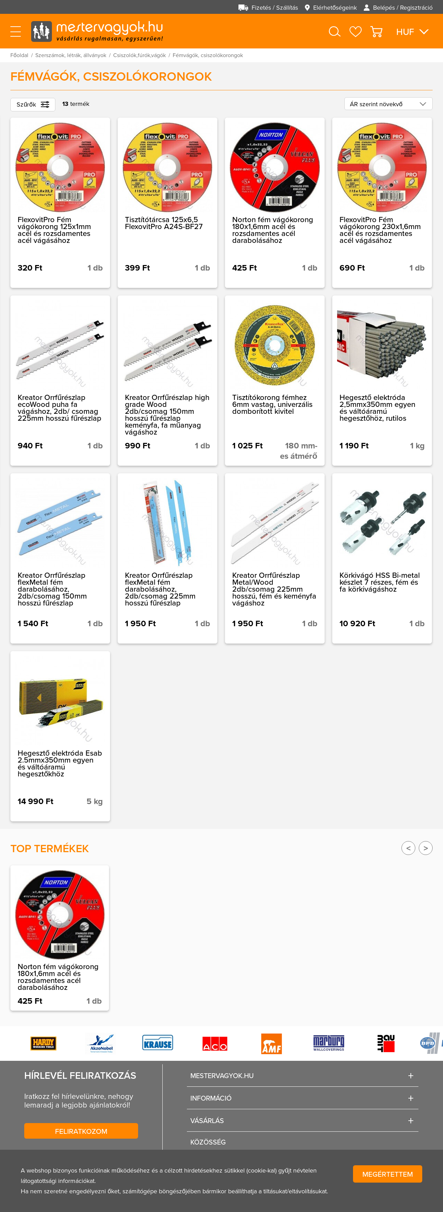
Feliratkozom (81, 1131)
